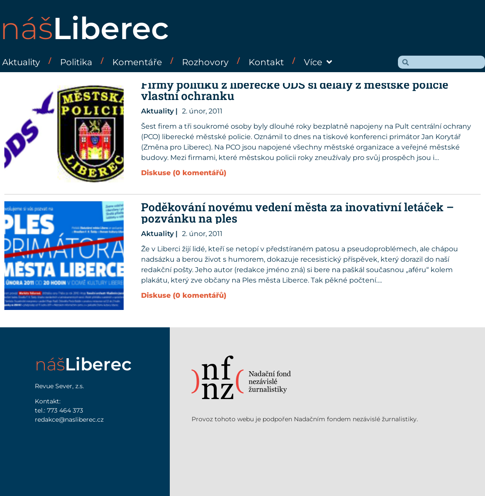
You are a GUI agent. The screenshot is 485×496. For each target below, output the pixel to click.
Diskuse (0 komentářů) (183, 173)
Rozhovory (205, 62)
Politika (76, 62)
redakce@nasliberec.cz (69, 419)
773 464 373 (65, 410)
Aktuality (21, 62)
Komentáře (137, 62)
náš (84, 28)
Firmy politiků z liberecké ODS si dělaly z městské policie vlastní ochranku (294, 90)
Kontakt (266, 62)
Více (318, 62)
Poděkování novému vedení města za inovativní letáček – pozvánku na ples (297, 213)
